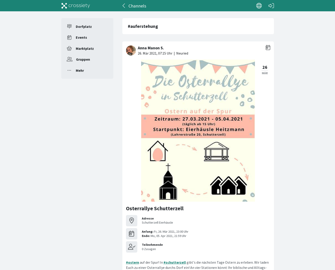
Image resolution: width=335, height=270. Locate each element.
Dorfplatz (84, 26)
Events (81, 37)
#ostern (132, 262)
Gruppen (83, 59)
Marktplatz (85, 48)
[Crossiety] (76, 5)
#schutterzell (175, 262)
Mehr (80, 70)
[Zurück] (124, 5)
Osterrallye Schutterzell (154, 208)
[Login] (271, 5)
